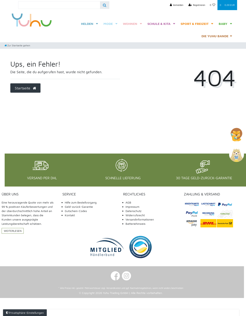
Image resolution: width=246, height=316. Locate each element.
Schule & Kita (158, 23)
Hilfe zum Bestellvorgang (81, 202)
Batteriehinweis (135, 223)
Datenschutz (133, 211)
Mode (108, 23)
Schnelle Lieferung (123, 178)
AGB (128, 202)
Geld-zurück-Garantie (79, 206)
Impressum (132, 206)
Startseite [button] (25, 88)
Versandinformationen (140, 219)
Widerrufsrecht (135, 215)
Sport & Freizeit (195, 23)
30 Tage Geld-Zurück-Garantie (204, 178)
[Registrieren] (197, 5)
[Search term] (59, 5)
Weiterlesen (12, 230)
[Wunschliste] (212, 5)
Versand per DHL (42, 178)
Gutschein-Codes (76, 211)
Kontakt (70, 215)
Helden (87, 23)
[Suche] (104, 5)
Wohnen (130, 23)
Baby (223, 23)
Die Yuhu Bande (214, 36)
